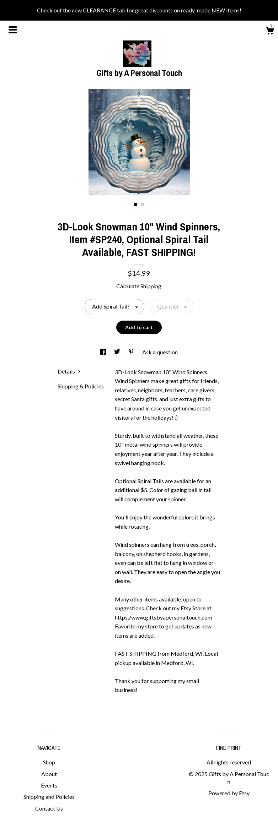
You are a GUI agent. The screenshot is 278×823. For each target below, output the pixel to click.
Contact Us (49, 808)
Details (69, 371)
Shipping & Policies (81, 386)
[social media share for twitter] (117, 352)
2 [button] (142, 204)
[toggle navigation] (13, 29)
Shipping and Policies (49, 796)
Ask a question (160, 352)
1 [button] (135, 204)
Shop (49, 762)
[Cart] (270, 31)
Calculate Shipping (138, 286)
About (49, 773)
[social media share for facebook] (103, 352)
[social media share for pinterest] (131, 352)
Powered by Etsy (229, 793)
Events (49, 785)
